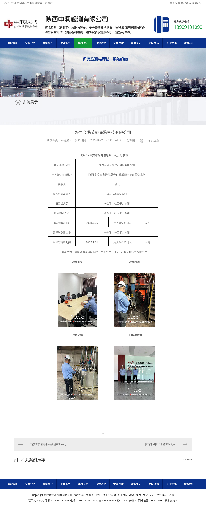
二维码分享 (152, 140)
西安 (145, 495)
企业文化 (171, 43)
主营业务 (65, 43)
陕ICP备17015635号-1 (109, 495)
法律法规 (101, 43)
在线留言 (186, 3)
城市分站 (128, 495)
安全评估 (30, 43)
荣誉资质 (118, 43)
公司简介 (48, 43)
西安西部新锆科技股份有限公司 (48, 444)
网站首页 (12, 43)
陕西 (138, 495)
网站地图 (143, 500)
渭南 (171, 495)
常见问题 (175, 3)
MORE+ (187, 459)
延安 (164, 495)
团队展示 (154, 43)
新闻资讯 (136, 43)
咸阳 (151, 495)
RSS (153, 500)
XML (160, 500)
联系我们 (197, 3)
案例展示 (83, 43)
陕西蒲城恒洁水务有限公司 (160, 444)
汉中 (158, 495)
